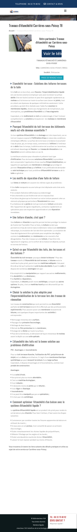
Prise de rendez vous (51, 77)
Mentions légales (38, 525)
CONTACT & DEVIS (55, 4)
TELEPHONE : (27, 4)
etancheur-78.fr (41, 518)
